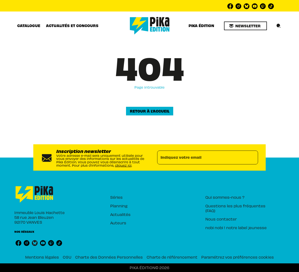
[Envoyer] (252, 157)
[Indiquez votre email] (201, 157)
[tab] (28, 25)
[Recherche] (279, 26)
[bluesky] (246, 6)
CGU (67, 257)
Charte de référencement (172, 257)
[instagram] (238, 6)
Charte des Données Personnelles (109, 257)
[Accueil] (150, 25)
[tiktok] (271, 6)
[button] (245, 26)
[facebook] (230, 6)
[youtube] (255, 6)
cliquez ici (123, 165)
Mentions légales (42, 257)
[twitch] (263, 6)
